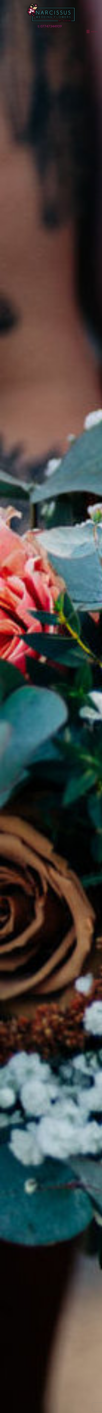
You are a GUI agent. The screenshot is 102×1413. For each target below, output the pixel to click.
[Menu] (92, 31)
